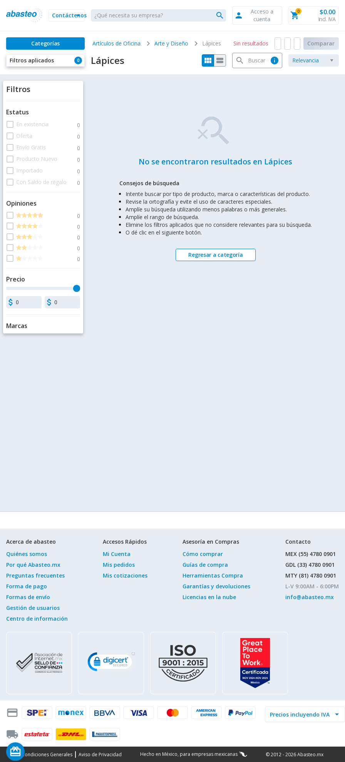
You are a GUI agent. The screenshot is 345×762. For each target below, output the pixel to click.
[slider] (76, 288)
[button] (67, 15)
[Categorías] (45, 43)
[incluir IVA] (300, 714)
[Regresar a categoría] (216, 255)
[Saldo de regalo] (39, 751)
